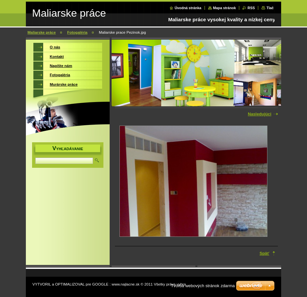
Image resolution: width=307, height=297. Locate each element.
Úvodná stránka (187, 8)
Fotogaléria (77, 32)
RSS (251, 8)
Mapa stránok (224, 8)
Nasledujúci (259, 114)
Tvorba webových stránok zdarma (203, 285)
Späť (264, 253)
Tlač (270, 8)
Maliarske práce (41, 32)
